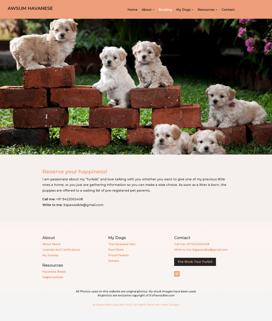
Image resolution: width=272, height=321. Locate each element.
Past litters (116, 249)
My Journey (50, 255)
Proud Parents (118, 255)
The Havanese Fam (121, 244)
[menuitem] (132, 9)
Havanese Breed (54, 271)
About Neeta (51, 244)
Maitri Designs (170, 304)
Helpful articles (52, 277)
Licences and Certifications (61, 249)
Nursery (113, 260)
